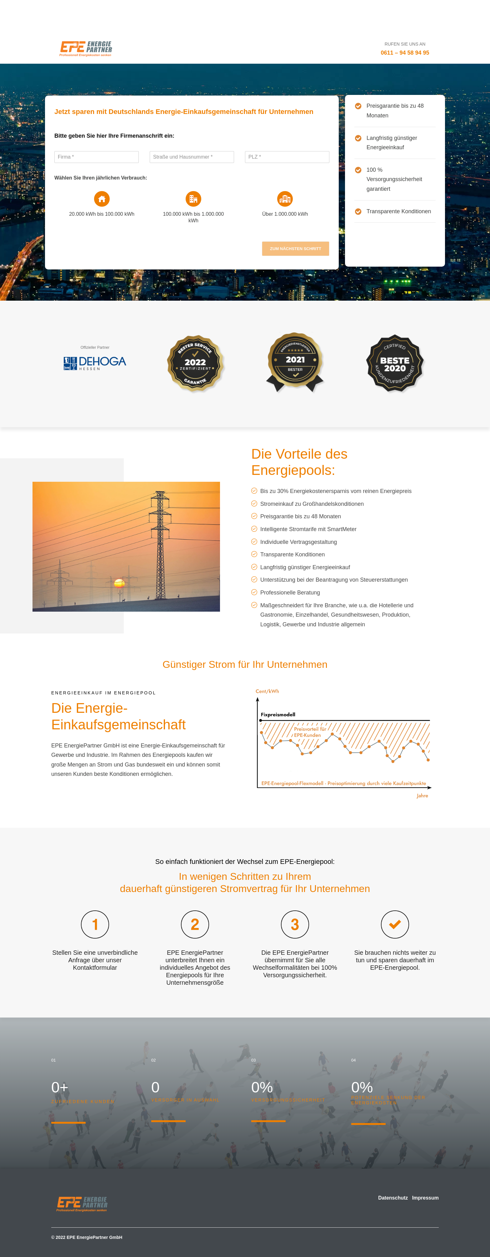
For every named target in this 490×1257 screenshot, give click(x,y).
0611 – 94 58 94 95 (405, 53)
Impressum (425, 1197)
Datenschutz (393, 1197)
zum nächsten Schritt (295, 248)
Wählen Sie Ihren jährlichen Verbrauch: (100, 177)
